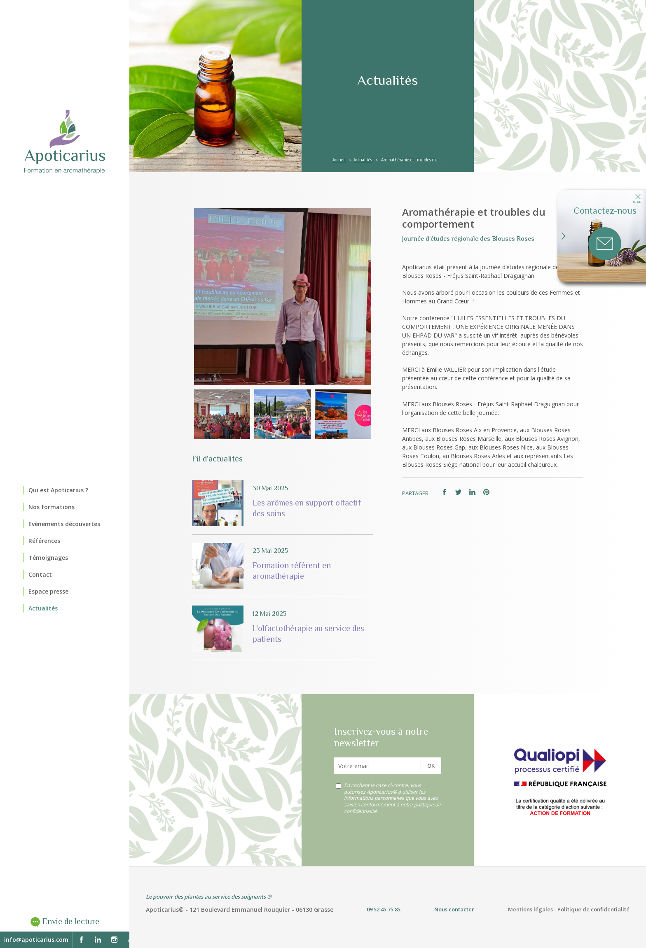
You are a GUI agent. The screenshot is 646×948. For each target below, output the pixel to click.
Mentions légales (530, 909)
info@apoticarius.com (36, 939)
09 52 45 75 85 (383, 909)
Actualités (362, 160)
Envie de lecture (70, 921)
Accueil (339, 160)
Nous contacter (454, 909)
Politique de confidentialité (593, 909)
